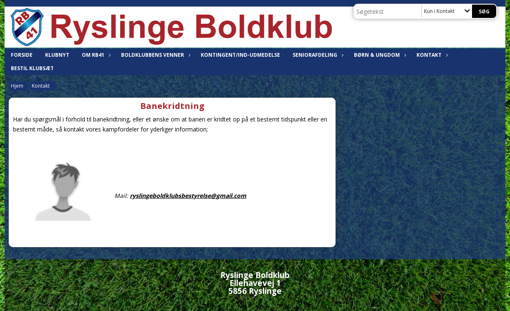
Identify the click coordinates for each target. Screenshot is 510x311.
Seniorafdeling (317, 54)
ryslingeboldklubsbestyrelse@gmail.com (188, 196)
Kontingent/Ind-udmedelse (240, 54)
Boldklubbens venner (154, 54)
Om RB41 (95, 54)
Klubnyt (57, 54)
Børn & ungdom (379, 54)
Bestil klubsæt (32, 68)
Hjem (17, 85)
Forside (22, 54)
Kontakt (431, 54)
